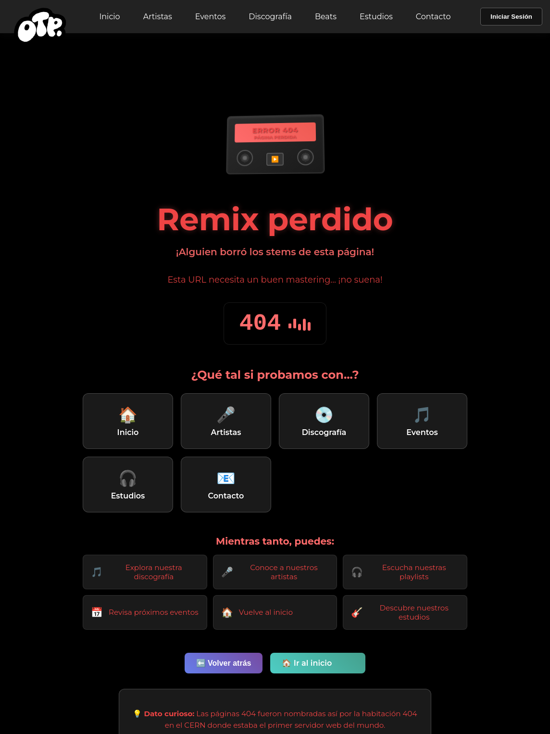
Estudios (376, 16)
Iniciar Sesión (511, 16)
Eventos (210, 16)
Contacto (433, 16)
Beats (326, 16)
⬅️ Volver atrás (223, 663)
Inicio (109, 16)
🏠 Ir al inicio (307, 663)
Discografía (270, 16)
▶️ (275, 159)
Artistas (157, 16)
